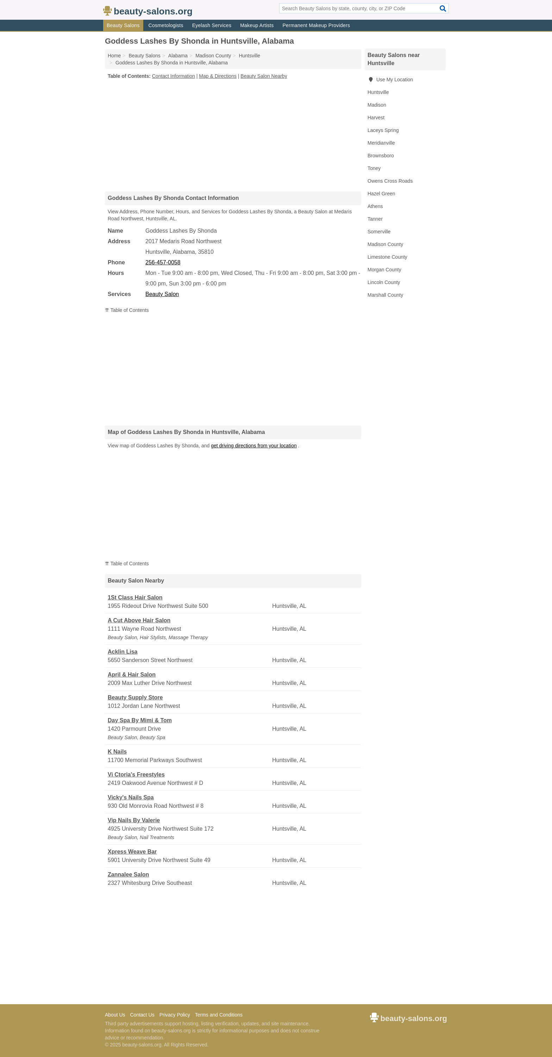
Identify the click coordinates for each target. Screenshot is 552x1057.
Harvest (376, 117)
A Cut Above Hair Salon (139, 620)
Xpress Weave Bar (132, 852)
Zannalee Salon (128, 874)
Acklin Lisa (122, 652)
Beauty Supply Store (135, 697)
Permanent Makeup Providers (316, 25)
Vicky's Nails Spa (131, 797)
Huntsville (378, 92)
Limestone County (387, 257)
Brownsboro (381, 155)
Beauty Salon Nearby (263, 76)
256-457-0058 (163, 262)
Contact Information (173, 76)
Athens (375, 206)
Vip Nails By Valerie (134, 820)
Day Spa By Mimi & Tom (140, 720)
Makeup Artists (257, 25)
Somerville (379, 231)
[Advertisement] (233, 135)
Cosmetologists (166, 25)
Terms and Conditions (219, 1015)
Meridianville (381, 143)
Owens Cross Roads (390, 181)
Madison (377, 105)
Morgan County (384, 269)
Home (114, 55)
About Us (115, 1015)
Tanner (375, 219)
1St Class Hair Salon (135, 597)
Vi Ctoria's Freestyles (136, 775)
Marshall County (385, 295)
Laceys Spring (383, 130)
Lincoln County (384, 282)
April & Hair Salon (132, 675)
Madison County (385, 244)
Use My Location (390, 79)
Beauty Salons (123, 25)
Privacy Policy (174, 1015)
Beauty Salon (162, 294)
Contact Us (142, 1015)
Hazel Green (381, 193)
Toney (374, 168)
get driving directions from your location (254, 445)
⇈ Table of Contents (127, 310)
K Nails (117, 752)
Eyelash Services (211, 25)
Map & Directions (218, 76)
